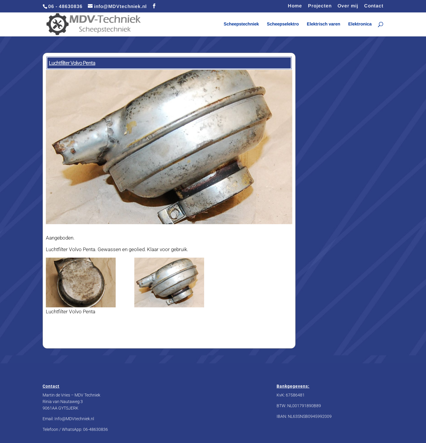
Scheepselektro (283, 24)
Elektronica (360, 24)
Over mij (348, 6)
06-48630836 (95, 429)
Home (295, 6)
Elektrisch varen (323, 24)
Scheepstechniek (241, 24)
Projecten (320, 6)
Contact (373, 6)
